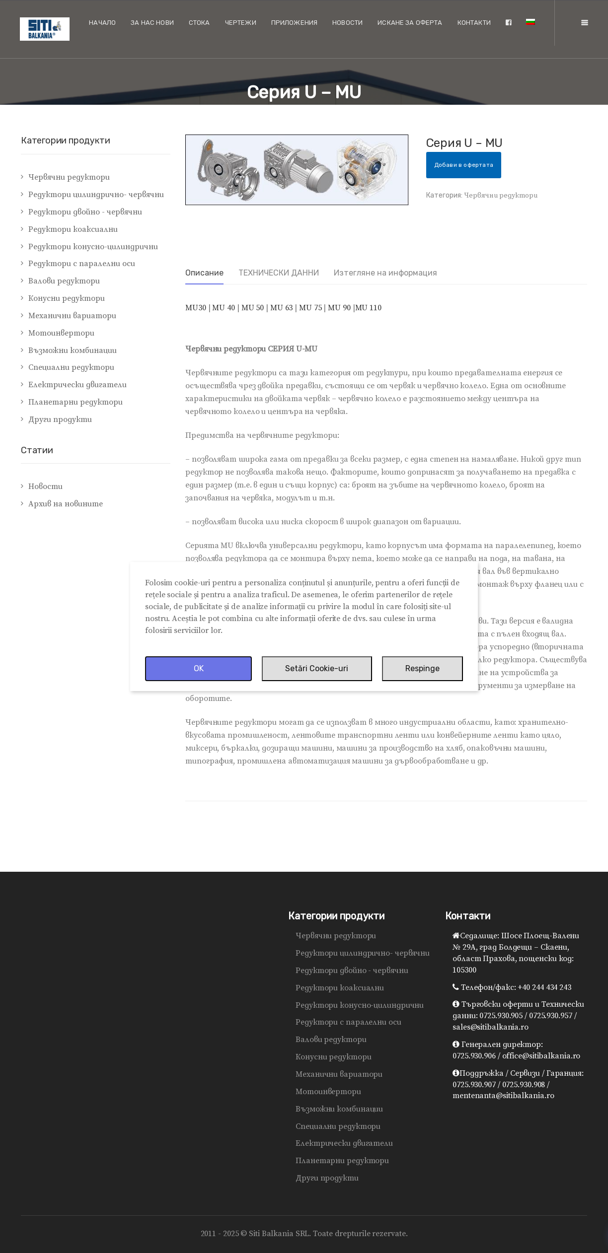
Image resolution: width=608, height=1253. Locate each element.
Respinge (422, 668)
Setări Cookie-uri (316, 668)
